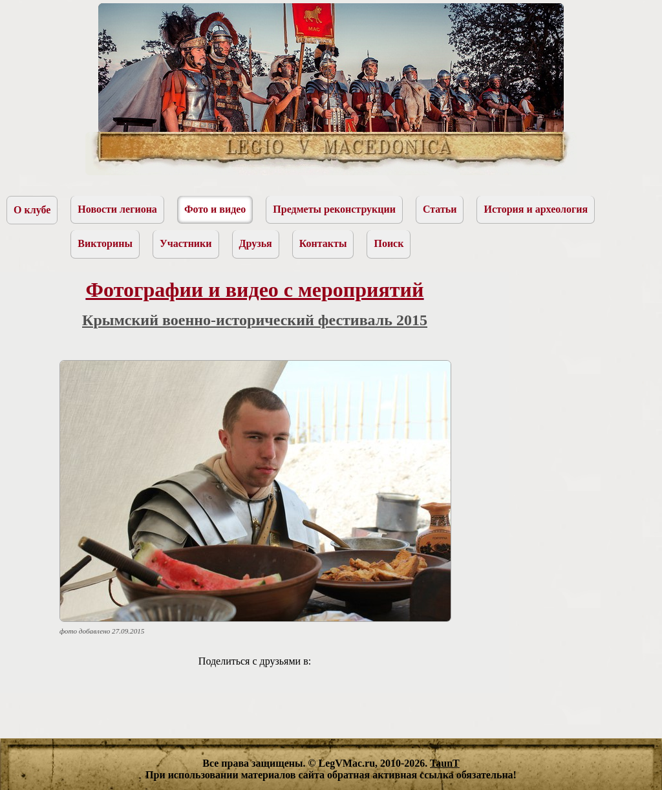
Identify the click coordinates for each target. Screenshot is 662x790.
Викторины (105, 243)
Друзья (255, 243)
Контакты (323, 243)
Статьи (440, 209)
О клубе (32, 209)
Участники (186, 243)
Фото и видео (215, 209)
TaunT (445, 763)
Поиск (388, 243)
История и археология (536, 209)
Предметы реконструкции (334, 209)
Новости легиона (117, 209)
